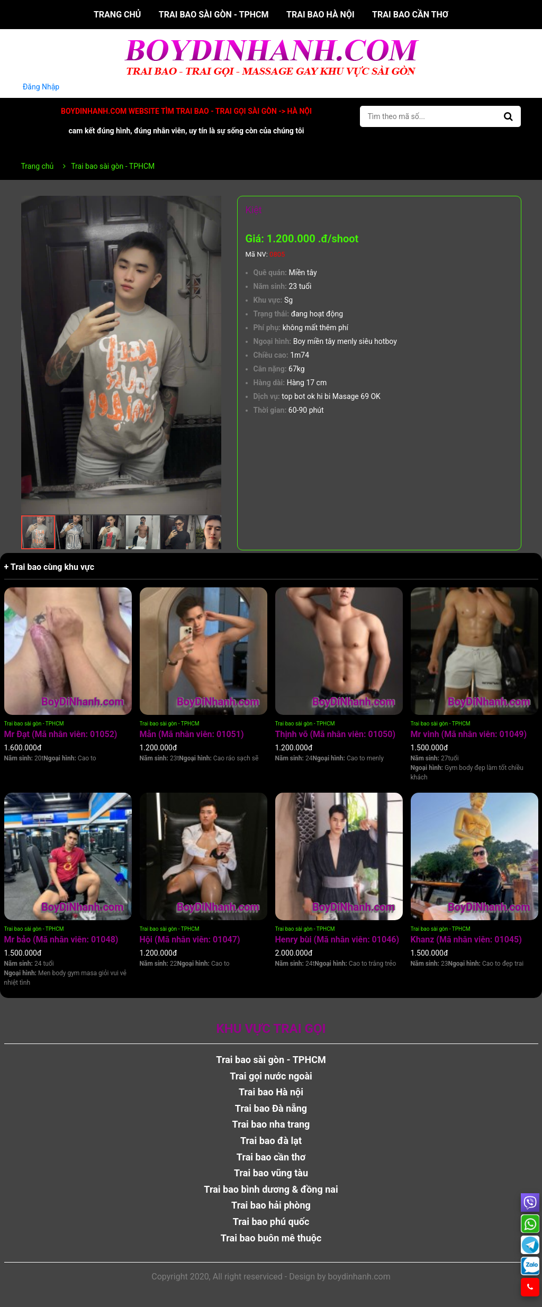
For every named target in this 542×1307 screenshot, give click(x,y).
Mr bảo (61, 939)
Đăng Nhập (41, 87)
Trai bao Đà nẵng (271, 1108)
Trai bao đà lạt (271, 1140)
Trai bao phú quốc (271, 1221)
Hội (190, 939)
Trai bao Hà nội (320, 15)
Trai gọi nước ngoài (271, 1076)
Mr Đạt (61, 734)
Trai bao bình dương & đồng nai (271, 1189)
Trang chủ (117, 15)
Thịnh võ (335, 734)
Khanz (466, 939)
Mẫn (192, 734)
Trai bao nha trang (271, 1124)
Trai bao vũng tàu (271, 1172)
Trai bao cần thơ (410, 15)
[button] (211, 205)
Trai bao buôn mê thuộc (271, 1238)
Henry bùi (337, 939)
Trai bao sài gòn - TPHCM (214, 15)
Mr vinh (469, 734)
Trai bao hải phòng (271, 1205)
